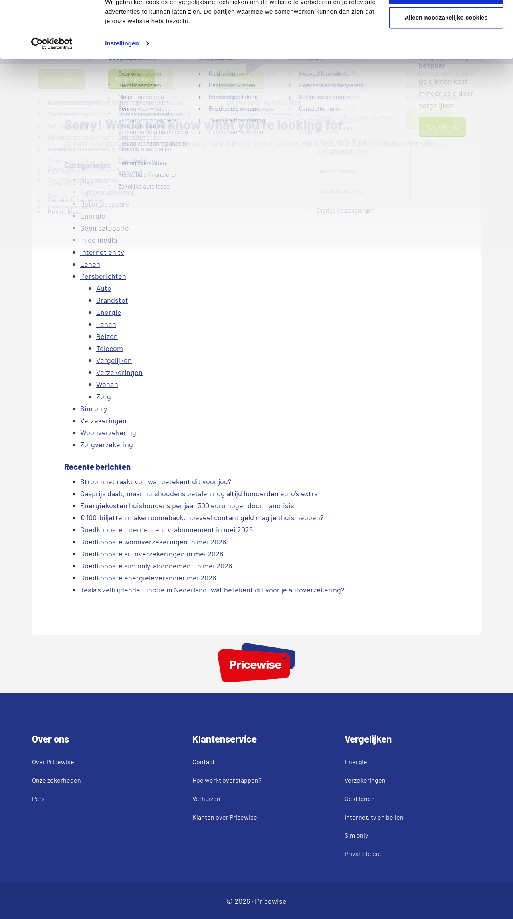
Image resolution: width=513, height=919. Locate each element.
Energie (92, 215)
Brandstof (112, 300)
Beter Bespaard (105, 203)
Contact (203, 761)
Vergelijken (114, 360)
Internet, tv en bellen (374, 817)
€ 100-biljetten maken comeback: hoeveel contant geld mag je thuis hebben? (202, 517)
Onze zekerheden (56, 780)
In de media (98, 239)
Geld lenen (360, 798)
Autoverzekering (106, 191)
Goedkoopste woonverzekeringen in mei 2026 (153, 541)
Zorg (103, 396)
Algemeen (96, 179)
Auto (103, 288)
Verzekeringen (119, 372)
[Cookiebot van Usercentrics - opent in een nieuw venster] (52, 71)
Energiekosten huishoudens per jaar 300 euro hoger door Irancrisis (187, 505)
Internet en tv (102, 252)
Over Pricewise (53, 761)
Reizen (107, 336)
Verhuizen (206, 798)
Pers (38, 798)
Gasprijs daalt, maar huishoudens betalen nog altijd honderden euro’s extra (199, 493)
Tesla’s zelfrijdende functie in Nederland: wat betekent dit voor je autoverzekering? (213, 589)
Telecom (109, 348)
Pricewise (271, 901)
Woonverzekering (108, 432)
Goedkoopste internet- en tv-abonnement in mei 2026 (166, 529)
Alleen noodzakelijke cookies (446, 44)
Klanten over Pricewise (224, 817)
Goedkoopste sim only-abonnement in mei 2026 (156, 565)
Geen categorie (104, 227)
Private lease (363, 853)
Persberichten (103, 276)
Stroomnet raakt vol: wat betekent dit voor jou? (156, 481)
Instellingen (122, 70)
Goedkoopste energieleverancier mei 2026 (148, 577)
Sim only (93, 408)
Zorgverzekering (106, 444)
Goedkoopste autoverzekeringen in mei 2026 (151, 553)
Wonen (107, 384)
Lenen (90, 264)
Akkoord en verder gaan (446, 20)
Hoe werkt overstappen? (226, 780)
